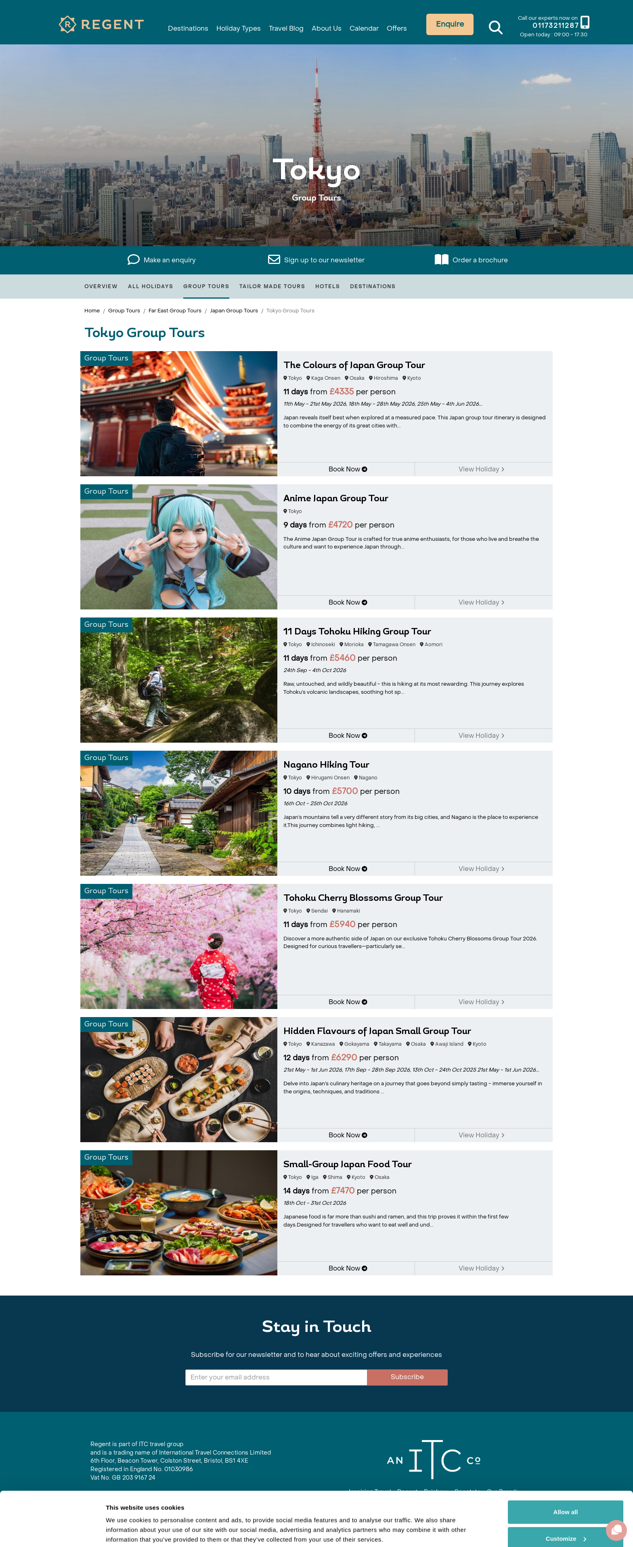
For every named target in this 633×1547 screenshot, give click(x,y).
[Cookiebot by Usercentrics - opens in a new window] (52, 1531)
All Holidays (150, 286)
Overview (101, 286)
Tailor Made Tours (272, 286)
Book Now (348, 469)
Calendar (369, 25)
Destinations (175, 25)
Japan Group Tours (234, 310)
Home (92, 310)
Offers (404, 25)
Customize (566, 1507)
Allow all (565, 1481)
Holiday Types (231, 25)
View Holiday (482, 469)
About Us (328, 25)
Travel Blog (283, 25)
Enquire (459, 24)
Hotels (327, 286)
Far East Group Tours (175, 310)
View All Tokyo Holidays (316, 223)
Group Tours (206, 286)
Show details (124, 1531)
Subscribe (407, 1377)
